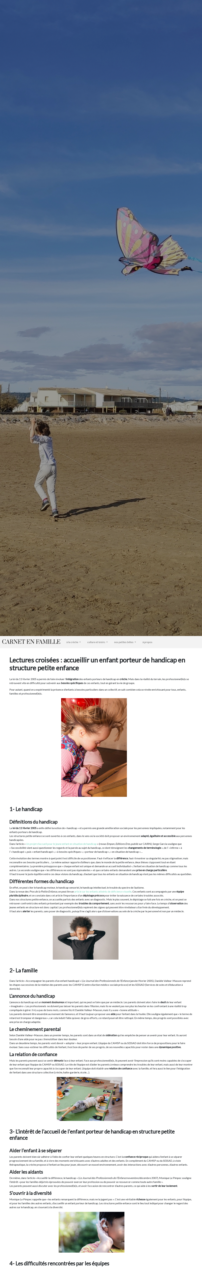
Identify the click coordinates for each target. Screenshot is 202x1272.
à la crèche (72, 642)
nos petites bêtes (124, 642)
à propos (147, 642)
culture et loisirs (96, 642)
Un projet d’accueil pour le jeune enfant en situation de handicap (61, 843)
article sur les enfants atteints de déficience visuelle (102, 891)
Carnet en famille (31, 642)
